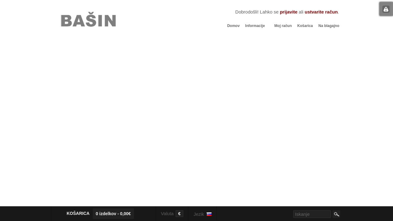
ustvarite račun (321, 11)
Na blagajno (328, 26)
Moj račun (283, 26)
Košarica (305, 26)
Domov (233, 26)
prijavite (289, 11)
